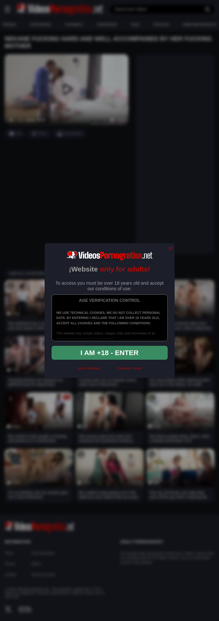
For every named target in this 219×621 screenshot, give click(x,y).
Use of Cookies (89, 368)
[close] (170, 248)
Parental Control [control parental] (129, 368)
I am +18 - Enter (110, 352)
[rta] (109, 370)
